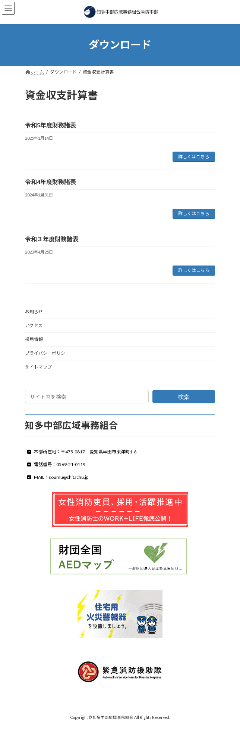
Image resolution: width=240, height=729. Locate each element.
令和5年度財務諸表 (50, 124)
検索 (184, 396)
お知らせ (34, 311)
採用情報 (34, 339)
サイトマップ (38, 367)
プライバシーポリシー (47, 353)
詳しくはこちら (193, 156)
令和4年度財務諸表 (50, 181)
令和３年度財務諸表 (52, 238)
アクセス (33, 325)
